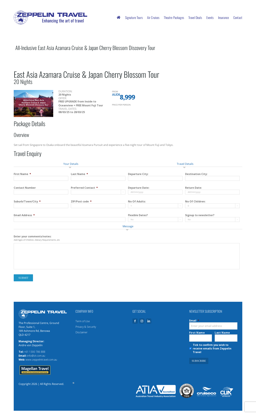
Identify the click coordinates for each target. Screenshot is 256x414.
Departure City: (138, 174)
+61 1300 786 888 (34, 352)
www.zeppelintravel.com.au (41, 359)
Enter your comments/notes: (32, 236)
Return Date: (193, 188)
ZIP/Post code (81, 201)
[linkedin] (148, 321)
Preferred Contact (84, 188)
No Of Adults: (137, 201)
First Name (22, 174)
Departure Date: (138, 188)
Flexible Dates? (138, 215)
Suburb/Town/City (27, 201)
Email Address (24, 215)
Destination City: (196, 174)
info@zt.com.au (36, 355)
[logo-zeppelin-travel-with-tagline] (50, 12)
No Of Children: (195, 201)
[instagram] (141, 321)
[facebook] (135, 321)
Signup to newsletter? (199, 215)
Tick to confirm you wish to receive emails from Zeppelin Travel (212, 348)
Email (194, 320)
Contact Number (25, 188)
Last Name (79, 174)
